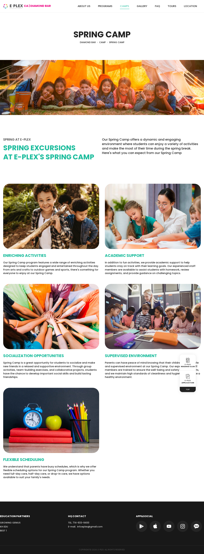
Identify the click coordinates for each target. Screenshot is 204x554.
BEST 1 (3, 530)
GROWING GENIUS (10, 522)
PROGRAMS (105, 6)
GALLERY (142, 6)
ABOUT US (84, 6)
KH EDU (4, 526)
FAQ (157, 6)
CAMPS (124, 6)
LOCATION (190, 6)
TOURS (172, 6)
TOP (188, 389)
